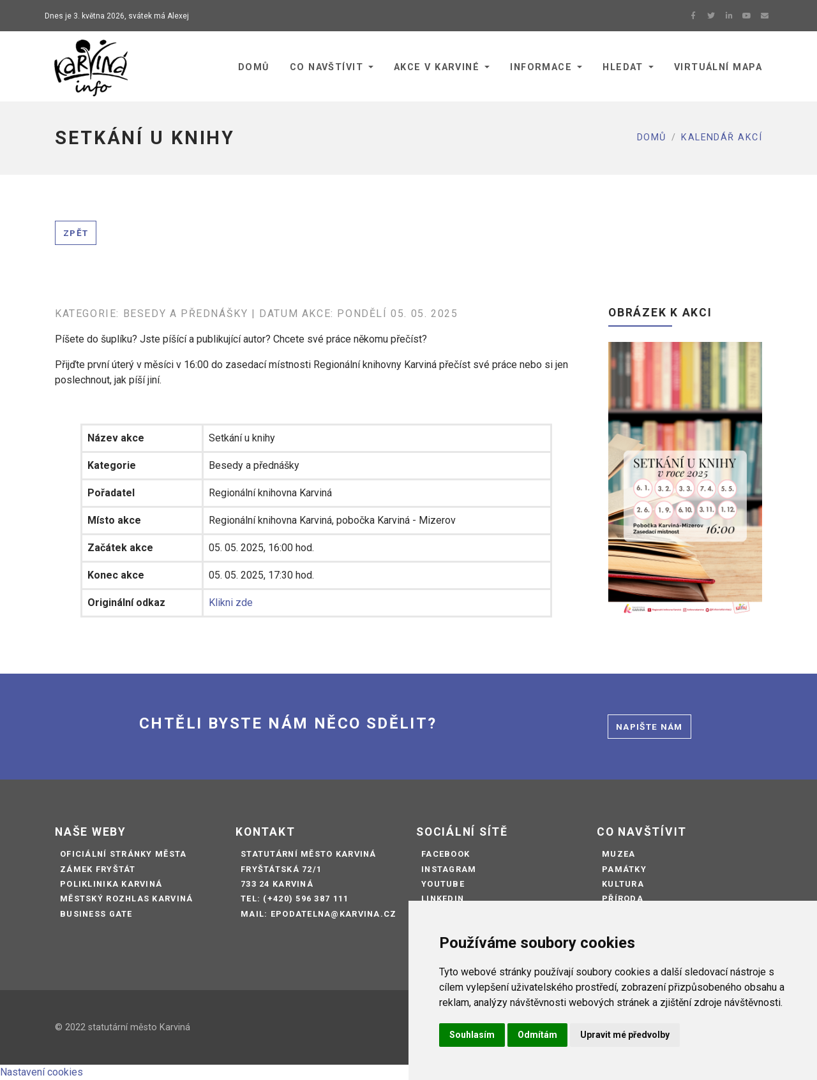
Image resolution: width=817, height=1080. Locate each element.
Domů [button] (253, 67)
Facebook (445, 854)
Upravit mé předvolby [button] (625, 1035)
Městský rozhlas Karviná (126, 898)
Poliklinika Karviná (111, 884)
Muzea (618, 854)
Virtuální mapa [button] (718, 67)
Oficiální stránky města (123, 854)
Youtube (443, 884)
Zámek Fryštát (98, 869)
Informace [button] (541, 67)
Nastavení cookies (41, 1072)
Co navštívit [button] (326, 67)
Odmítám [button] (537, 1035)
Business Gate (96, 914)
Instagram (449, 869)
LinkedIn (442, 898)
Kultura (623, 884)
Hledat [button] (623, 67)
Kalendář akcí (721, 137)
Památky (624, 869)
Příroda (622, 898)
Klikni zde (231, 602)
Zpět (75, 233)
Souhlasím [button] (472, 1035)
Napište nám (649, 726)
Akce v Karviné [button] (436, 67)
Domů (651, 137)
